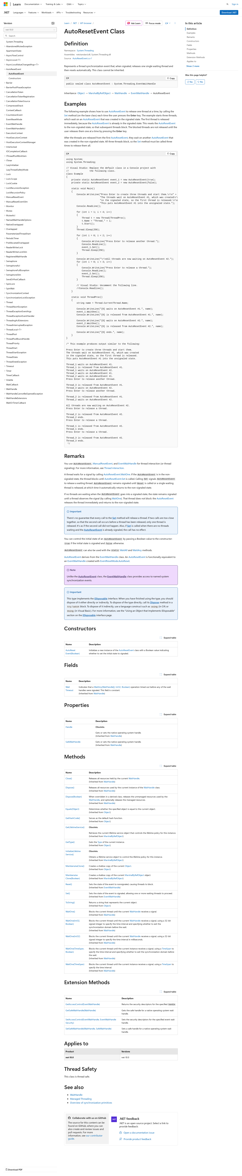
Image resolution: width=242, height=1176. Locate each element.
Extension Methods (196, 57)
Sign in (235, 4)
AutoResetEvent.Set (114, 478)
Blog (42, 1166)
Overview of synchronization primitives (91, 1102)
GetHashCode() (73, 818)
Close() (69, 778)
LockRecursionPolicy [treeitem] (15, 192)
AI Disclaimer (10, 1166)
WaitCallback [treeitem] (12, 384)
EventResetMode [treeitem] (14, 119)
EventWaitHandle (140, 93)
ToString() (70, 902)
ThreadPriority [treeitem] (12, 343)
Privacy (67, 1166)
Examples (191, 32)
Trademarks (128, 1166)
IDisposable (100, 598)
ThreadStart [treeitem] (11, 347)
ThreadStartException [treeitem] (16, 352)
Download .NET (229, 12)
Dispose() (70, 787)
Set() (68, 893)
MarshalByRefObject (100, 93)
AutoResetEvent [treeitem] (16, 73)
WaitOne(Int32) (73, 936)
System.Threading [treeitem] (14, 41)
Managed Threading (81, 1098)
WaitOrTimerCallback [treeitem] (16, 402)
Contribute (55, 1166)
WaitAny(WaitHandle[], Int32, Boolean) (112, 686)
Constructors (193, 41)
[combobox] (30, 29)
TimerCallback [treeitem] (12, 375)
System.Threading (85, 50)
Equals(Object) (72, 808)
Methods (191, 53)
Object (81, 93)
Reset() (69, 884)
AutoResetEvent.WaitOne (117, 474)
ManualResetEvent (103, 463)
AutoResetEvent (117, 111)
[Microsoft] (6, 4)
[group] (121, 301)
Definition (191, 28)
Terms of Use (113, 1166)
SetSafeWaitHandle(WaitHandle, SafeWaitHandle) (88, 1028)
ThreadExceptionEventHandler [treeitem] (20, 315)
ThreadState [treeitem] (12, 357)
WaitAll (123, 550)
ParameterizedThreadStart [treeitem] (18, 233)
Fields (189, 45)
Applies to (191, 61)
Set (66, 115)
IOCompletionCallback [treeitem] (16, 151)
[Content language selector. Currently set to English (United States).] (18, 1159)
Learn (66, 23)
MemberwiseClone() (75, 865)
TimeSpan (166, 948)
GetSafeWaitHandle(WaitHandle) (81, 1010)
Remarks (191, 37)
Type (100, 842)
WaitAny (137, 550)
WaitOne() (70, 911)
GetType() (70, 842)
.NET (75, 23)
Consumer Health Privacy (89, 1166)
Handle (69, 726)
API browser (86, 23)
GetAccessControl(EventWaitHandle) (83, 1004)
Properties (191, 49)
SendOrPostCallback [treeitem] (15, 279)
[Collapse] (53, 23)
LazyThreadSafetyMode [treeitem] (17, 169)
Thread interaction (114, 468)
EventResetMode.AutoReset (114, 561)
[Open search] (227, 4)
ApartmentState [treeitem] (13, 50)
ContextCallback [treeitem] (13, 110)
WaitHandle (121, 93)
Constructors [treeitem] (15, 78)
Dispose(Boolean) (74, 796)
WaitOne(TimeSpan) (75, 964)
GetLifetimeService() (75, 827)
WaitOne (116, 498)
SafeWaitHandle (73, 741)
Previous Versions (28, 1166)
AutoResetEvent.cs (81, 58)
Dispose (154, 602)
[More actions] (175, 23)
